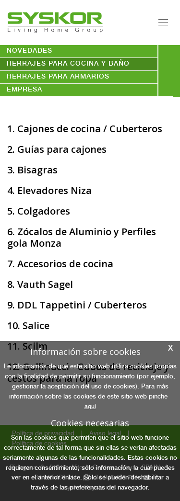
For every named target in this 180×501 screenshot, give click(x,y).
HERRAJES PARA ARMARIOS (58, 77)
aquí (90, 407)
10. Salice (28, 325)
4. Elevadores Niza (49, 190)
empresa (24, 90)
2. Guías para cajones (57, 149)
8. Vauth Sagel (40, 284)
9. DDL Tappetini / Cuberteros (77, 304)
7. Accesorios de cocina (60, 263)
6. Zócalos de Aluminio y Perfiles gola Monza (81, 237)
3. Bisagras (32, 169)
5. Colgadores (38, 211)
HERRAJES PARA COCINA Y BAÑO (68, 64)
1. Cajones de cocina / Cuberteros (84, 128)
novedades (29, 51)
